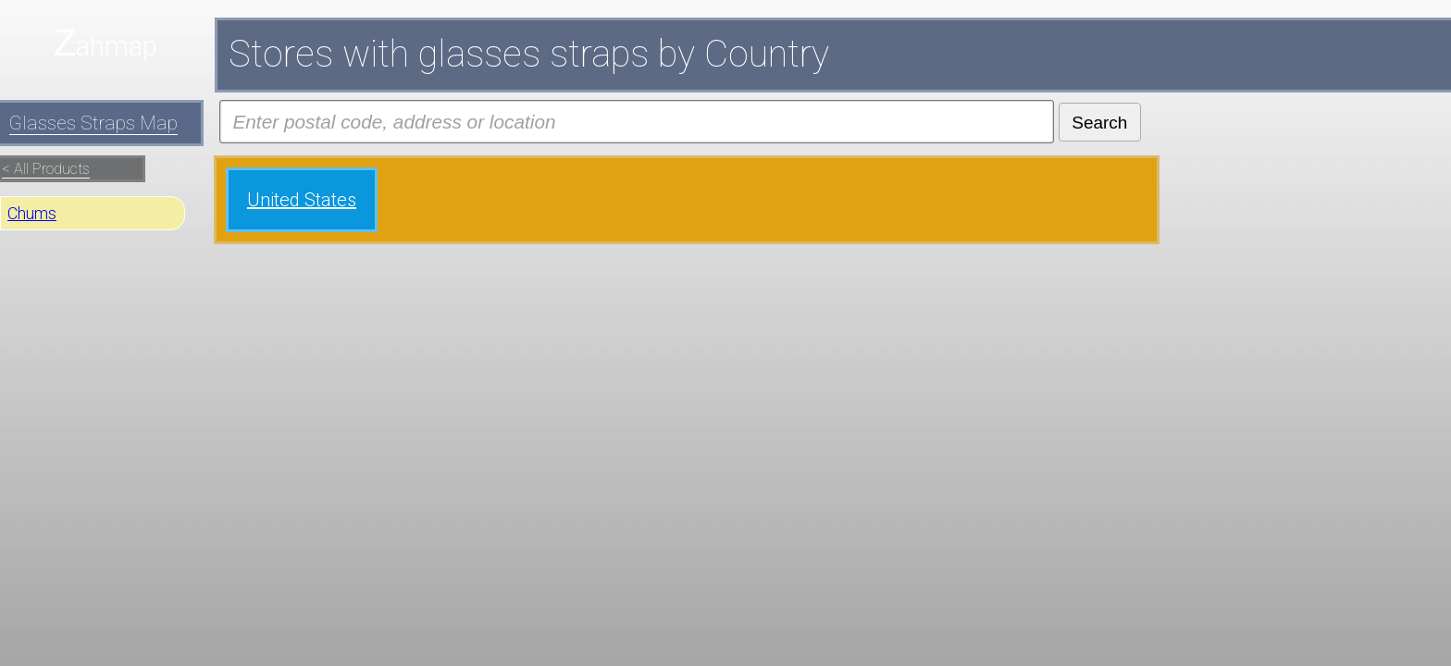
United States (301, 200)
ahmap (116, 46)
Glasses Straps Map (93, 123)
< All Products (46, 169)
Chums (31, 213)
